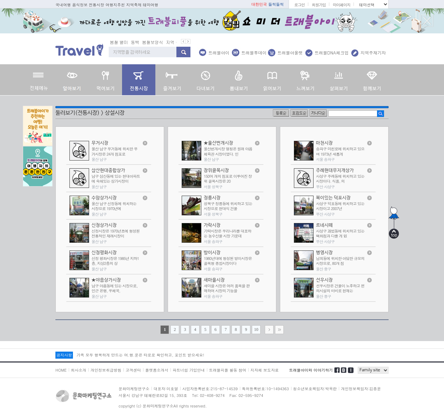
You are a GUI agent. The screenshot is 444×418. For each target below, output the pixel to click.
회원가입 (319, 4)
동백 (135, 42)
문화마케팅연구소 (134, 388)
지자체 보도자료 (264, 370)
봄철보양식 (152, 42)
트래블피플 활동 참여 (227, 370)
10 (256, 329)
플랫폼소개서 (156, 370)
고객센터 (133, 370)
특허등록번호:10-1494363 (265, 388)
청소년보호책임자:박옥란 (315, 388)
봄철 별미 (119, 42)
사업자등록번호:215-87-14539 (210, 388)
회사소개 (78, 370)
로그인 (299, 4)
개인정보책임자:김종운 (361, 388)
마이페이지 (341, 4)
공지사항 (64, 355)
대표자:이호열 (166, 388)
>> (279, 329)
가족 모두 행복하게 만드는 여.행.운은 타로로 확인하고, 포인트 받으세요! (140, 355)
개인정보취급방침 (105, 370)
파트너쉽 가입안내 (189, 370)
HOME (61, 370)
